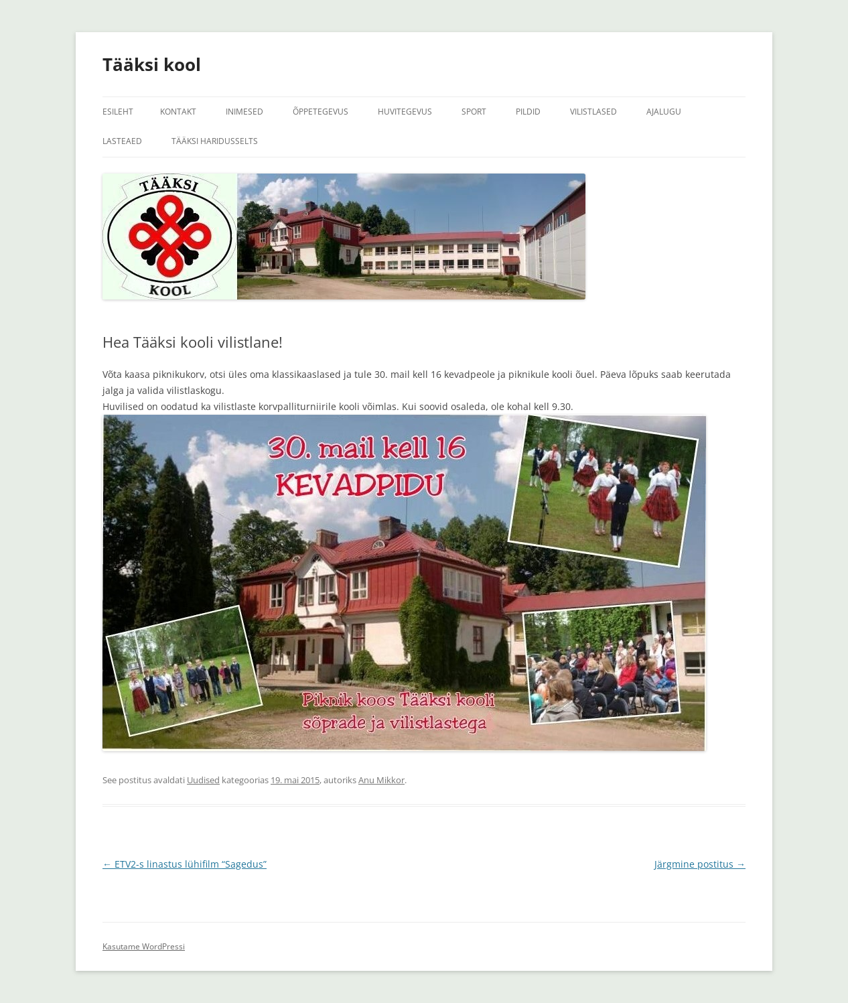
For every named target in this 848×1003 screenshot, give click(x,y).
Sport (474, 111)
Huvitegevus (405, 111)
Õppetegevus (320, 111)
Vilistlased (593, 111)
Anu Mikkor (381, 780)
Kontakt (178, 111)
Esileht (117, 111)
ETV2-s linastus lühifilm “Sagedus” (184, 864)
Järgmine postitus (700, 864)
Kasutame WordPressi (143, 946)
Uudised (203, 780)
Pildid (528, 111)
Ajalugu (663, 111)
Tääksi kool (151, 64)
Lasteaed (122, 141)
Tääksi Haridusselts (214, 141)
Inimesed (244, 111)
